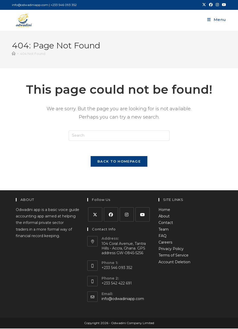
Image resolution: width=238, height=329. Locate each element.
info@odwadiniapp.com (123, 299)
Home (164, 210)
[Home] (13, 54)
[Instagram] (127, 215)
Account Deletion (174, 262)
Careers (165, 242)
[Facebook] (111, 215)
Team (163, 229)
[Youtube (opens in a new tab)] (223, 5)
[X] (95, 215)
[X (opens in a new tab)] (204, 5)
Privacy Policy (171, 249)
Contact (165, 223)
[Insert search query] (119, 135)
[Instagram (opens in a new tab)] (217, 5)
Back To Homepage (119, 162)
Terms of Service (173, 255)
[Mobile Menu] (216, 19)
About (164, 216)
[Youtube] (142, 215)
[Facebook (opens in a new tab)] (210, 5)
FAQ (162, 236)
